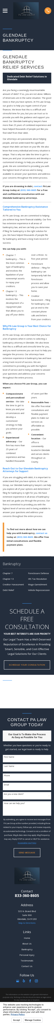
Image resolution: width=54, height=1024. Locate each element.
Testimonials (27, 960)
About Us (27, 943)
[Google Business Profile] (17, 980)
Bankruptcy (27, 949)
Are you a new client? (14, 794)
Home (27, 938)
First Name (9, 757)
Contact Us (26, 966)
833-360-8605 (27, 895)
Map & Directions (27, 922)
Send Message (27, 852)
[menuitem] (14, 573)
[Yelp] (23, 980)
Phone (7, 775)
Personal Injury (26, 954)
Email (6, 785)
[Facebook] (30, 980)
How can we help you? (14, 803)
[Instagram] (36, 980)
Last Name (9, 766)
